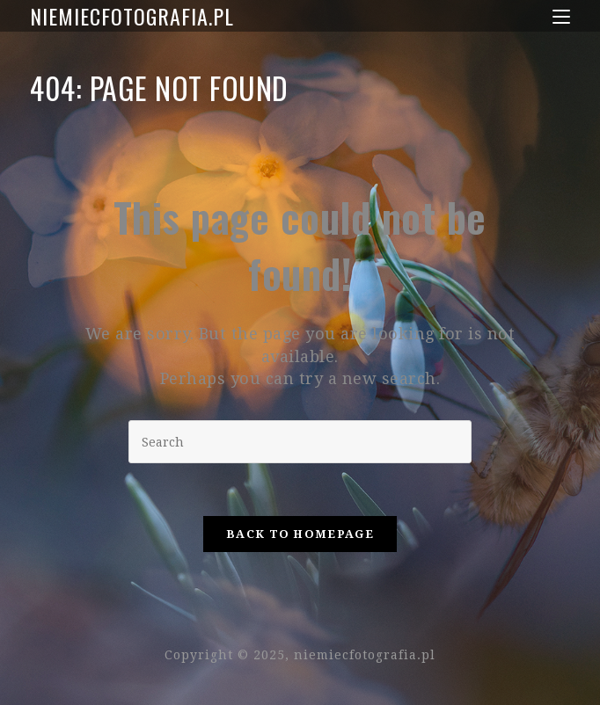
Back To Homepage (300, 534)
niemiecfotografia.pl (132, 16)
